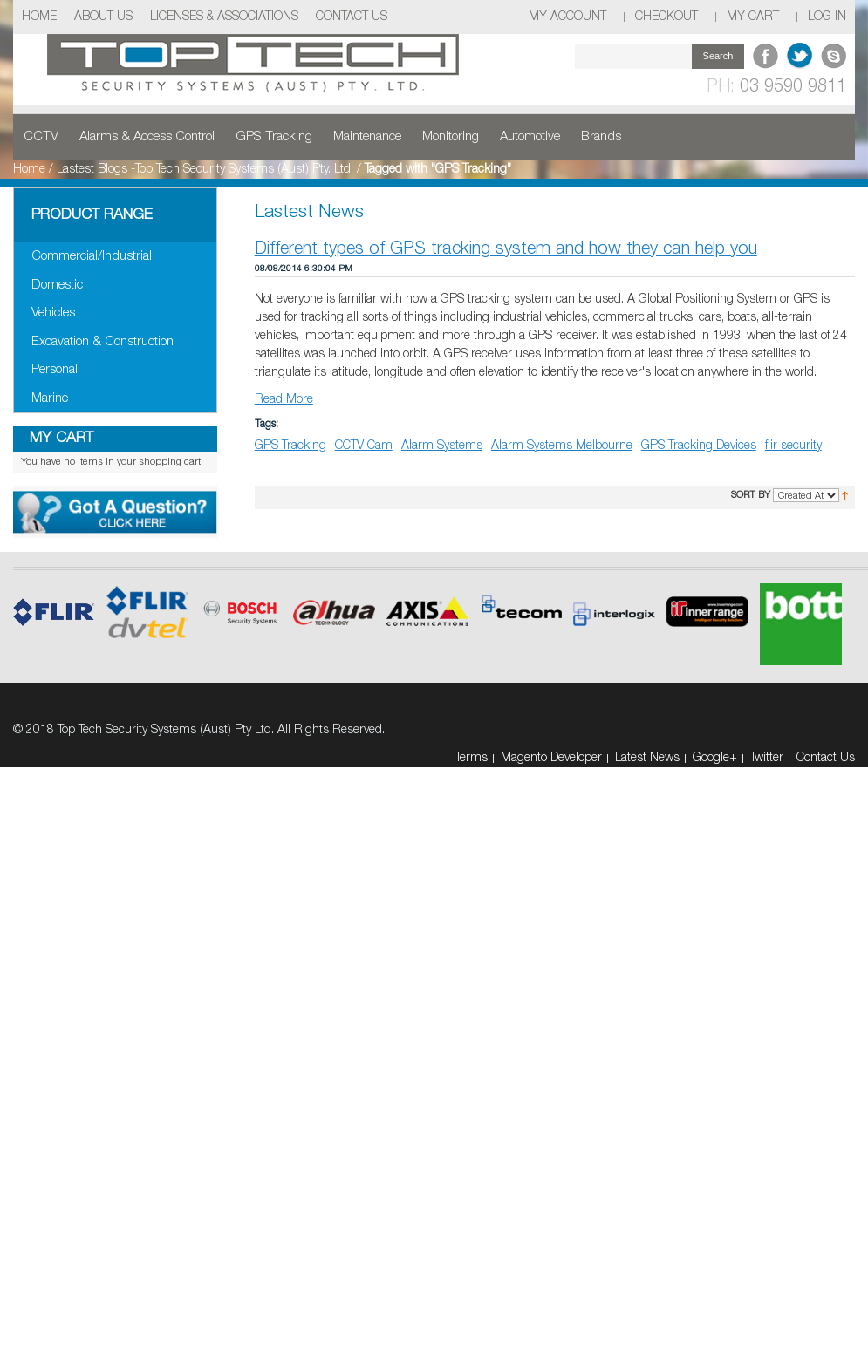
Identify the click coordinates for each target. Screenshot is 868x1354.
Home (39, 17)
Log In (827, 17)
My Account (567, 17)
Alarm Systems (441, 446)
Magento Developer (551, 758)
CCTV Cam (364, 446)
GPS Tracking (274, 137)
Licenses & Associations (224, 17)
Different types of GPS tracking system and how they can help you (506, 249)
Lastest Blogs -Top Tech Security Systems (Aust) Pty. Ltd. (205, 169)
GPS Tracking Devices (698, 446)
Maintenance (367, 137)
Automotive (530, 137)
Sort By (750, 495)
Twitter (766, 758)
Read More (284, 399)
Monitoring (450, 137)
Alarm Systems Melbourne (561, 446)
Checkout (666, 17)
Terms (471, 758)
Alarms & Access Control (147, 137)
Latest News (647, 758)
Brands (601, 137)
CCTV (41, 137)
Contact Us (351, 17)
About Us (103, 17)
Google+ (715, 758)
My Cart (753, 17)
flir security (793, 446)
